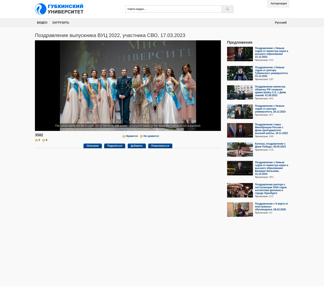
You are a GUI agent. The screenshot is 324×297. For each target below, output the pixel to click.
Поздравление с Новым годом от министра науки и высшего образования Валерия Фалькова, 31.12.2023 (271, 168)
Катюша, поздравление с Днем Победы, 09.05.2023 (270, 145)
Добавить (137, 145)
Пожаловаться (160, 145)
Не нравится (151, 136)
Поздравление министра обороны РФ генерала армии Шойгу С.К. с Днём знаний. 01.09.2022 (270, 91)
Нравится (132, 136)
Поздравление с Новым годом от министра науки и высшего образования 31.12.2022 (271, 52)
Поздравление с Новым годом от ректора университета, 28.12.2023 (270, 108)
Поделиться (114, 145)
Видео (42, 22)
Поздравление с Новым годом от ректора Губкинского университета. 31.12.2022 (271, 72)
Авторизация (279, 3)
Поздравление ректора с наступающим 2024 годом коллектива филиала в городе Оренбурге (271, 189)
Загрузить (60, 22)
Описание (93, 145)
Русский (281, 22)
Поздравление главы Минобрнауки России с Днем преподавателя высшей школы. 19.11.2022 (271, 129)
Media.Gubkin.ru (61, 9)
